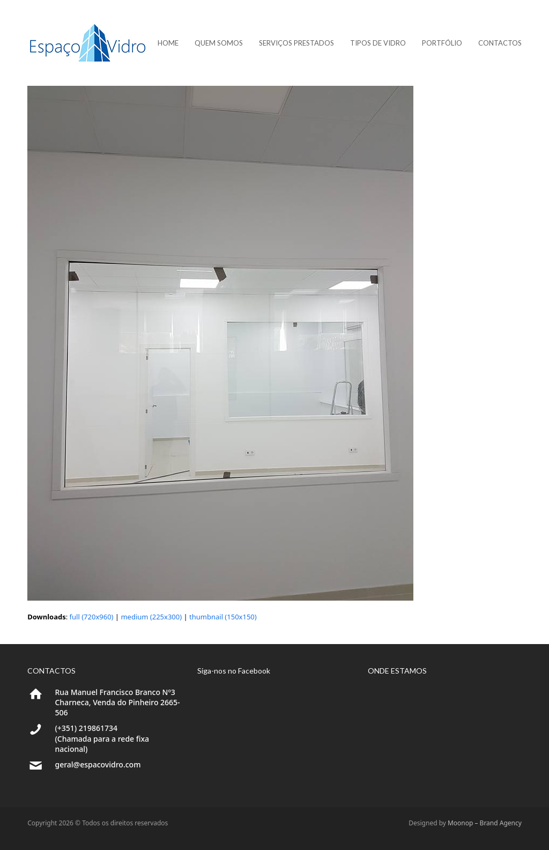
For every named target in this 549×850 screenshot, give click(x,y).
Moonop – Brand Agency (485, 822)
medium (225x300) (151, 617)
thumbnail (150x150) (223, 617)
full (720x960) (92, 617)
